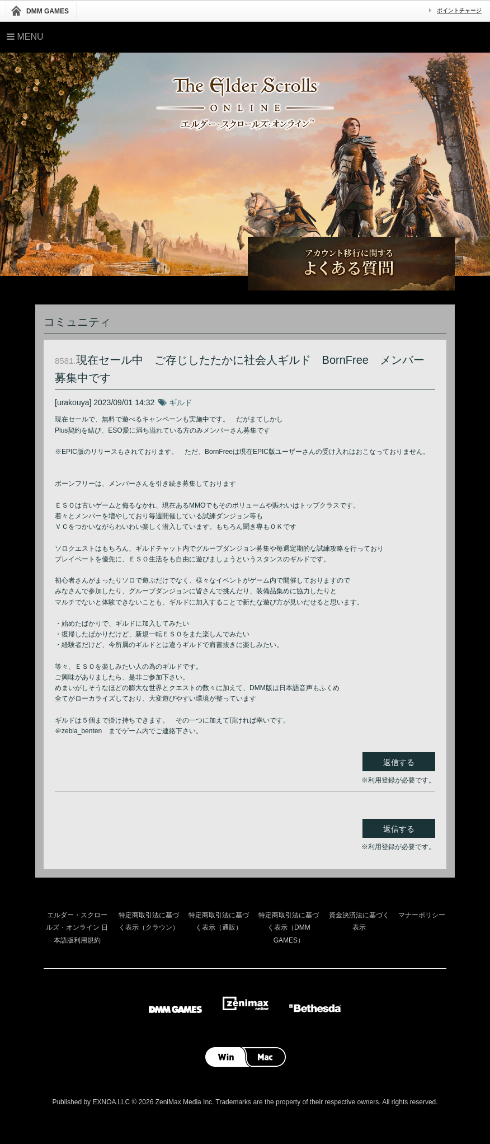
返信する (398, 762)
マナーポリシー (421, 915)
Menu (25, 36)
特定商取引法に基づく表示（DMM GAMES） (288, 927)
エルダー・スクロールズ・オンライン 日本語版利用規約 (77, 927)
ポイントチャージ (459, 10)
